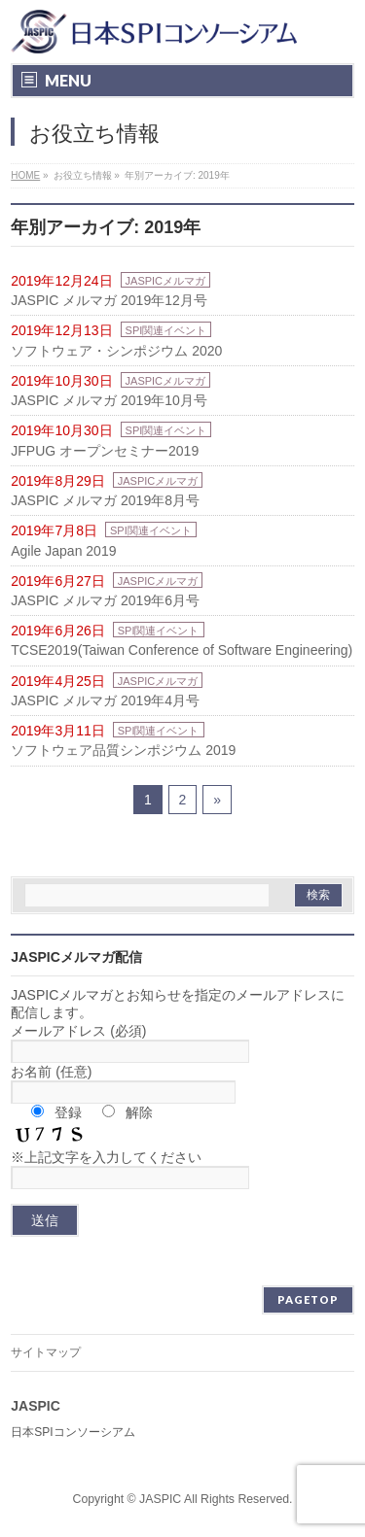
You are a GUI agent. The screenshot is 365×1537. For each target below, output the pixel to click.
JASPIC (160, 1499)
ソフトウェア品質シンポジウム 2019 (123, 750)
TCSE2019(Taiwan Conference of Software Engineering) (181, 650)
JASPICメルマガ (166, 281)
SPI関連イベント (166, 330)
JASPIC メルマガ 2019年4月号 (105, 700)
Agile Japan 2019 (63, 551)
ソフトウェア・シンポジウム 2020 (116, 351)
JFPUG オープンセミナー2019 (105, 451)
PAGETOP (308, 1299)
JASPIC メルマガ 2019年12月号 (109, 300)
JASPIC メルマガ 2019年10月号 (109, 400)
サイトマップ (46, 1352)
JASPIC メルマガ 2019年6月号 (105, 600)
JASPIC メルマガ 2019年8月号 (105, 500)
